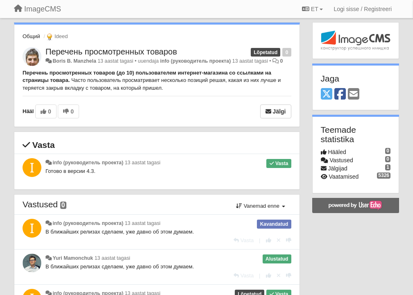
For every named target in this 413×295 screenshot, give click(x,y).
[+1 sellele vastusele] (268, 240)
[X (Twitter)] (326, 94)
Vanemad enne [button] (260, 206)
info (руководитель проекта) (195, 61)
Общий (31, 36)
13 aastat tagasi (142, 163)
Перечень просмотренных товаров (111, 51)
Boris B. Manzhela (74, 61)
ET (312, 9)
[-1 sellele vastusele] (288, 240)
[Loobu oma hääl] (279, 240)
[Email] (353, 94)
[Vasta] (244, 240)
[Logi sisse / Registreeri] (362, 9)
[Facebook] (340, 94)
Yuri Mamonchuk (72, 258)
